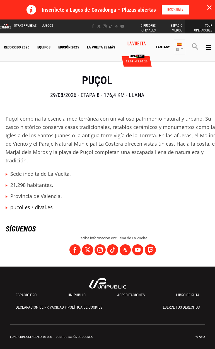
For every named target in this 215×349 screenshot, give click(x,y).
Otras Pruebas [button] (25, 26)
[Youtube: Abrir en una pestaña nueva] (122, 26)
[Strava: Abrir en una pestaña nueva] (116, 26)
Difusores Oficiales (148, 28)
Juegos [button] (47, 26)
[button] (179, 47)
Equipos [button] (43, 47)
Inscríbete (175, 9)
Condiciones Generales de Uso (31, 337)
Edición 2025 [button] (68, 47)
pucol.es (20, 207)
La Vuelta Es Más (101, 47)
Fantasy (163, 47)
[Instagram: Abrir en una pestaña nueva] (105, 26)
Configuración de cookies (74, 337)
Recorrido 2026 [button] (17, 47)
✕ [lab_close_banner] (209, 7)
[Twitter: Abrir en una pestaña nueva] (99, 26)
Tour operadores (203, 28)
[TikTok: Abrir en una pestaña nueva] (110, 26)
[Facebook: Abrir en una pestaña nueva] (93, 26)
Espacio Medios (176, 28)
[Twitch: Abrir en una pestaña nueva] (150, 249)
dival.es (44, 207)
